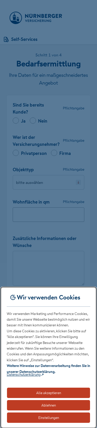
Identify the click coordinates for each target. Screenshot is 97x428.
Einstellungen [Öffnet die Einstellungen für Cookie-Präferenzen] (48, 417)
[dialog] (48, 357)
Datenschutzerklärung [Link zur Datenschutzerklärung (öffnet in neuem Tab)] (24, 374)
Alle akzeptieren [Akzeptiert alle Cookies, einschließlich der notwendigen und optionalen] (48, 392)
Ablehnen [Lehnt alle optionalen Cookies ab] (48, 405)
